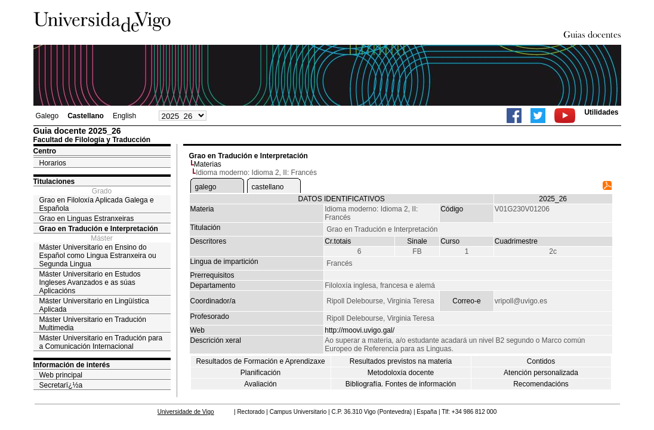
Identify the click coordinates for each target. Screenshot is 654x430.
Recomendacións (541, 384)
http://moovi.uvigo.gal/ (359, 330)
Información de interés (71, 365)
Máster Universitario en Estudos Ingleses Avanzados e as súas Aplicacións (90, 282)
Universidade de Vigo (186, 411)
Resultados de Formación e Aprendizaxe (260, 361)
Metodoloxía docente (401, 372)
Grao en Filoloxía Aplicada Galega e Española (96, 204)
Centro (45, 151)
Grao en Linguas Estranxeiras (86, 218)
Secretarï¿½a (61, 385)
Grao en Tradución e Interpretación (98, 229)
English (124, 116)
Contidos (541, 361)
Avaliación (260, 384)
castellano (268, 187)
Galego (47, 116)
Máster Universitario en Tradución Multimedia (92, 323)
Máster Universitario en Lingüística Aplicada (94, 305)
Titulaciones (54, 181)
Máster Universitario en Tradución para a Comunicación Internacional (101, 342)
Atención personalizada (541, 372)
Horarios (52, 163)
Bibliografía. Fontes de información (400, 384)
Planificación (260, 372)
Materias (207, 164)
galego (206, 187)
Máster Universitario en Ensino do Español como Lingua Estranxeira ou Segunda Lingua (97, 255)
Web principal (60, 375)
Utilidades (601, 112)
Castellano (85, 116)
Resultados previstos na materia (401, 361)
